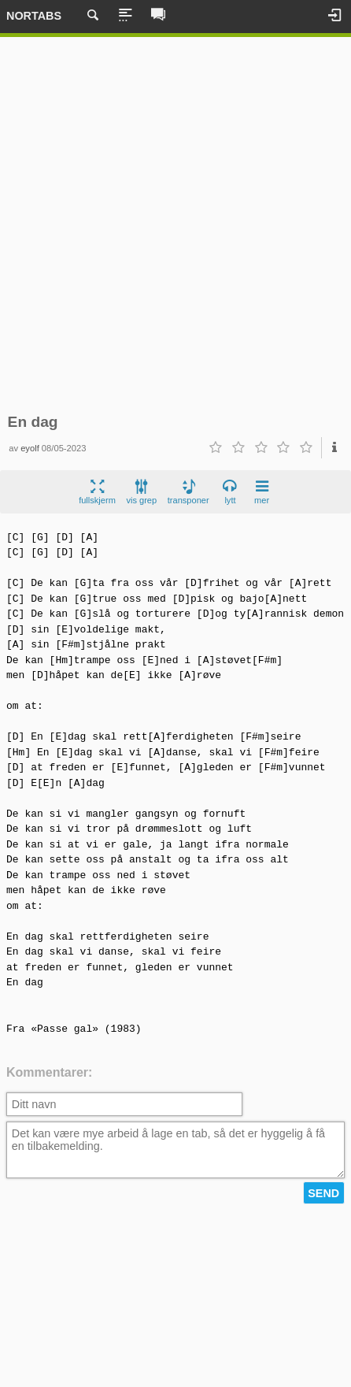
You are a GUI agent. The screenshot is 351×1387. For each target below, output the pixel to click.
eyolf (29, 448)
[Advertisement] (175, 225)
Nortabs (33, 15)
